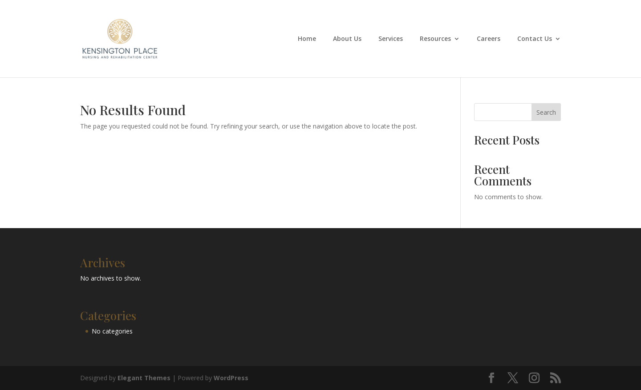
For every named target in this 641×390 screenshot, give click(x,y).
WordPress (231, 378)
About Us (347, 39)
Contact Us (534, 39)
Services (390, 39)
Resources (435, 39)
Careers (488, 39)
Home (307, 39)
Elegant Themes (144, 378)
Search (546, 112)
